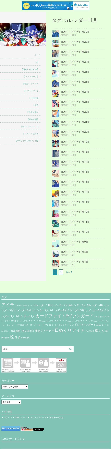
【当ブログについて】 (30, 126)
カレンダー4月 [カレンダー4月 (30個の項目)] (94, 305)
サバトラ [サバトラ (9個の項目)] (15, 320)
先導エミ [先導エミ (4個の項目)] (7, 331)
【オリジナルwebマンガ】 (27, 140)
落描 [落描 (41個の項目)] (17, 337)
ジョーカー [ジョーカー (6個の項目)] (11, 325)
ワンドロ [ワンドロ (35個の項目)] (74, 324)
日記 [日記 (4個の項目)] (87, 331)
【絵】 (37, 62)
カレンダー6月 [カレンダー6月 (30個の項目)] (22, 310)
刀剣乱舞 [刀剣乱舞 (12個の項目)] (25, 330)
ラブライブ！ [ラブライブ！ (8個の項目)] (62, 324)
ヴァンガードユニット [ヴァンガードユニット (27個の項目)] (93, 324)
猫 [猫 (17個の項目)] (106, 330)
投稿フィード (21, 417)
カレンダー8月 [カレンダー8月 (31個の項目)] (58, 310)
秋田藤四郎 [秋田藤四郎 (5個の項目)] (5, 338)
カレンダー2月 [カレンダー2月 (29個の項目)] (59, 305)
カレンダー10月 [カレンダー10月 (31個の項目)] (94, 310)
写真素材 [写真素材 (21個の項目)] (15, 330)
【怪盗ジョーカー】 (31, 83)
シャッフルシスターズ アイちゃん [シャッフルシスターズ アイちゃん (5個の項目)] (32, 321)
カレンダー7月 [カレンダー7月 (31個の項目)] (40, 310)
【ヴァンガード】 (31, 76)
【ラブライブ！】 (31, 90)
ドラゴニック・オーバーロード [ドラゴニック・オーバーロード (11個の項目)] (30, 324)
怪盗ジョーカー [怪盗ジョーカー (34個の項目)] (44, 330)
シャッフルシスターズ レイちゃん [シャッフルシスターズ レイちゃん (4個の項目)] (84, 321)
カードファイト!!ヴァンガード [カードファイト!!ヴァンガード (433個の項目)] (65, 316)
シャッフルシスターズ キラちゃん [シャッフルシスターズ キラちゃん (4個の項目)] (58, 321)
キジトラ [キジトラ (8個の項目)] (98, 316)
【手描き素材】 (33, 112)
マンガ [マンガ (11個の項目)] (48, 324)
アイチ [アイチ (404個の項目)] (7, 304)
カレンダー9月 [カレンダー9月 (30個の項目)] (75, 310)
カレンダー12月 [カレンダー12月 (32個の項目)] (25, 316)
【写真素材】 (33, 119)
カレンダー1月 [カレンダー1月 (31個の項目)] (41, 305)
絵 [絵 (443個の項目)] (12, 337)
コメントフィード (38, 417)
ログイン (8, 417)
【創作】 (36, 105)
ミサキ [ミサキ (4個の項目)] (54, 325)
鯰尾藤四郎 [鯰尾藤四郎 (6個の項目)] (25, 337)
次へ (68, 272)
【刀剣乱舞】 (34, 98)
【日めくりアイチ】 (30, 69)
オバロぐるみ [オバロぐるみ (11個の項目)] (21, 305)
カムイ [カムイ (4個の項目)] (30, 306)
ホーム (37, 55)
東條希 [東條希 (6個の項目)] (91, 331)
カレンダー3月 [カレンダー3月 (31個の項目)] (77, 305)
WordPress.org (56, 417)
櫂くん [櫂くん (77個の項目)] (100, 330)
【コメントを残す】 (31, 133)
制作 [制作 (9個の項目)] (32, 331)
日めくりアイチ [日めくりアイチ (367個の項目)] (70, 330)
